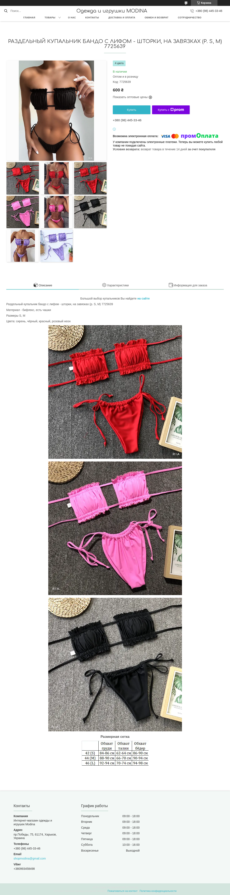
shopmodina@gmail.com (30, 858)
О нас (72, 17)
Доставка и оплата (121, 17)
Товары (50, 17)
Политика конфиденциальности (158, 891)
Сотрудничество (190, 17)
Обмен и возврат (157, 17)
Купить (131, 109)
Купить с (171, 110)
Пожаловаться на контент (122, 891)
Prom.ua (132, 887)
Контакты (92, 17)
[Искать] (5, 11)
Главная (29, 17)
